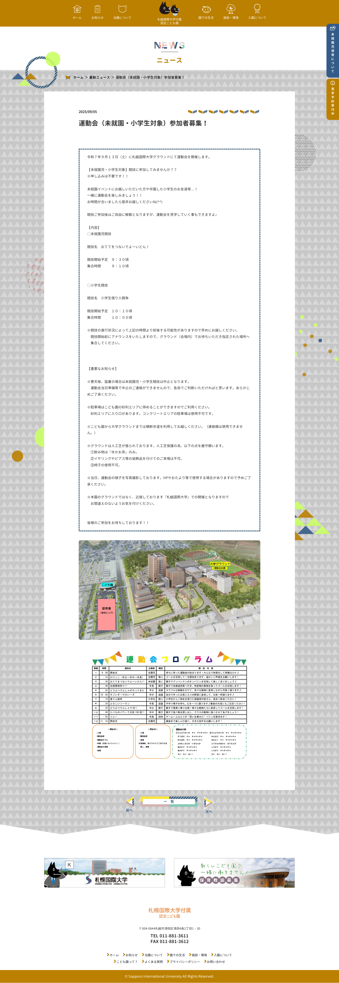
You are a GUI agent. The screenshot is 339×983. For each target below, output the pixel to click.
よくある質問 (154, 962)
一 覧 (169, 801)
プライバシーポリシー (185, 962)
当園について (154, 955)
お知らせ (132, 955)
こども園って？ (127, 962)
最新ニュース (99, 77)
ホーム (78, 77)
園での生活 (177, 955)
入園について (223, 955)
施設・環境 (199, 955)
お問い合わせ (216, 962)
